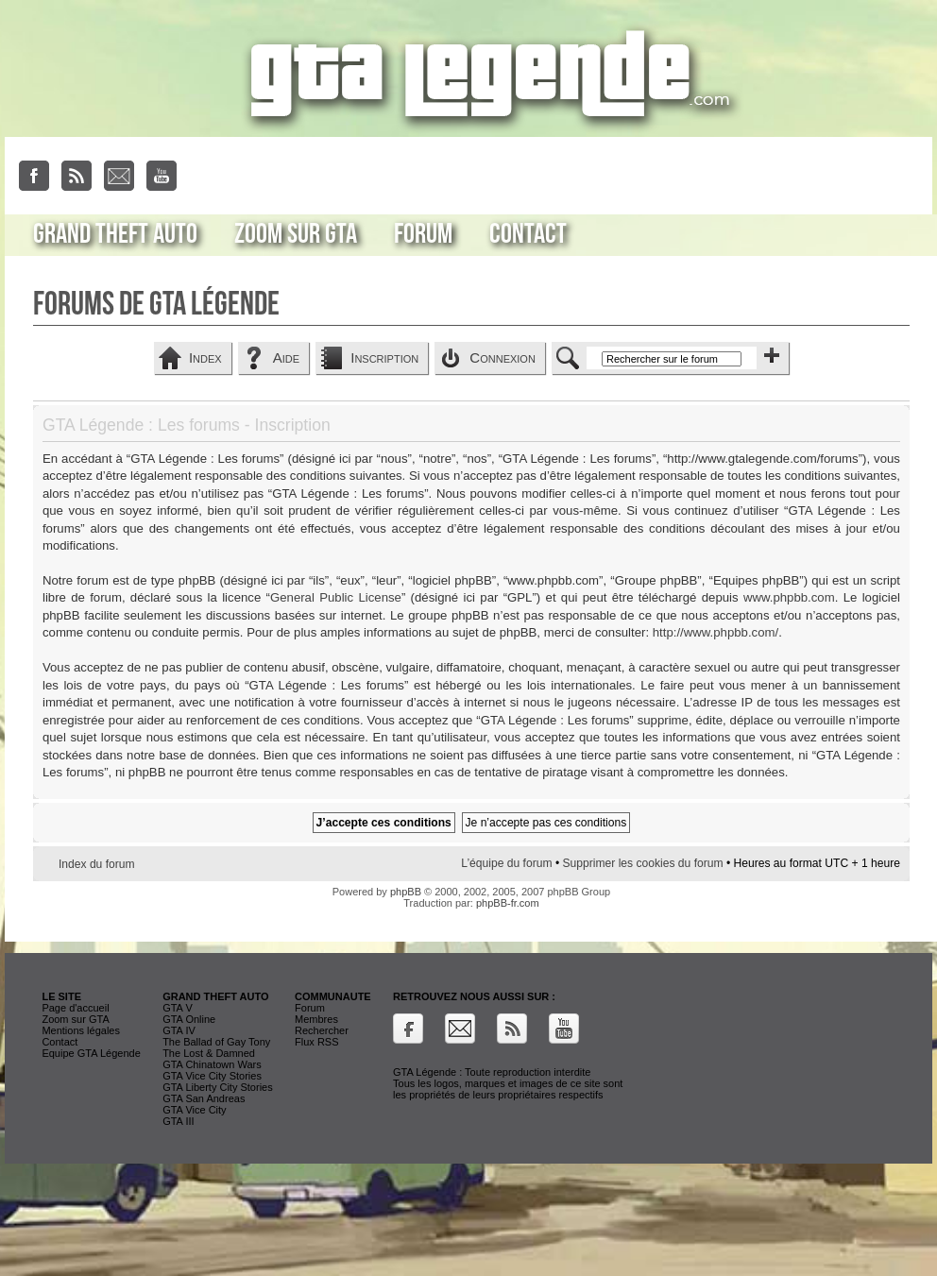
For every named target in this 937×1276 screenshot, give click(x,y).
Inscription (384, 357)
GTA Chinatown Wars (212, 1064)
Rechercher (322, 1030)
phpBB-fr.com (507, 903)
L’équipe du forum (506, 863)
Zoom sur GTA (295, 234)
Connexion (502, 357)
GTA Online (188, 1019)
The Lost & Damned (208, 1053)
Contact (528, 234)
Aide (286, 357)
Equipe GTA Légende (91, 1053)
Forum (423, 234)
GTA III (178, 1121)
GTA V (177, 1007)
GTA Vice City (194, 1109)
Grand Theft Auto (115, 234)
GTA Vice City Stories (212, 1075)
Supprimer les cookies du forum (642, 863)
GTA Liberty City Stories (217, 1087)
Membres (316, 1019)
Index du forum (97, 864)
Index (205, 357)
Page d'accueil (75, 1007)
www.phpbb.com (789, 597)
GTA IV (179, 1030)
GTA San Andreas (203, 1098)
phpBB (405, 891)
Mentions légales (81, 1030)
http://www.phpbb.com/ (715, 632)
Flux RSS (316, 1041)
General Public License (335, 597)
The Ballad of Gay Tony (216, 1041)
